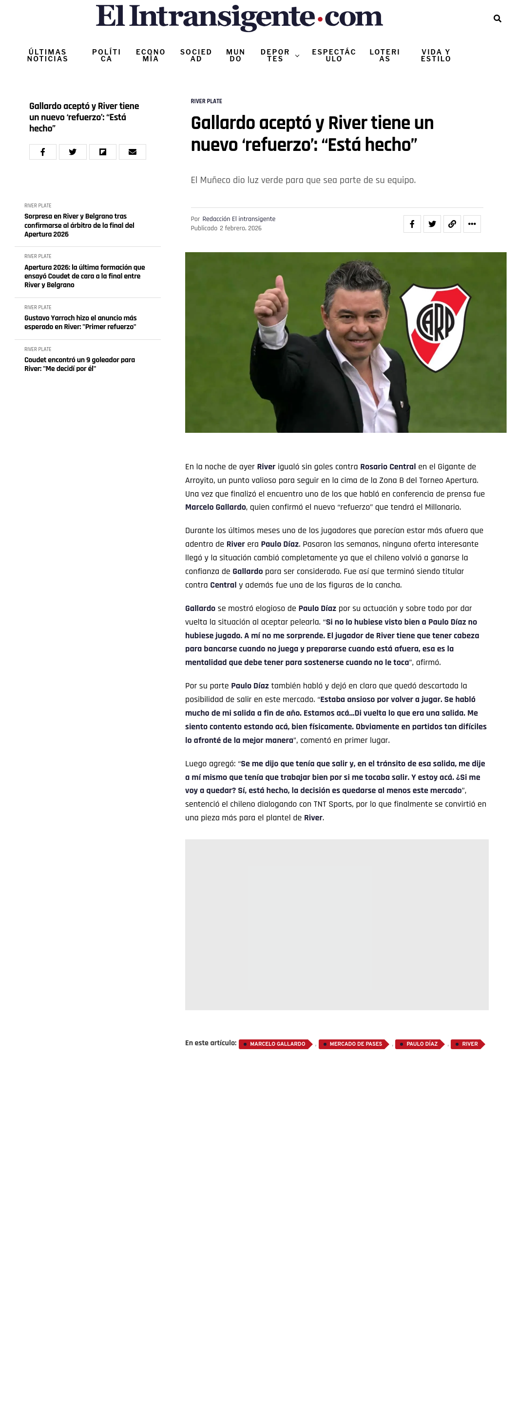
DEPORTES (275, 55)
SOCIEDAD (196, 55)
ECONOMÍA (151, 55)
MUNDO (236, 55)
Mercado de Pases (356, 1044)
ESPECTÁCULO (334, 55)
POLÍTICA (106, 55)
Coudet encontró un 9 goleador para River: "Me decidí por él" (79, 365)
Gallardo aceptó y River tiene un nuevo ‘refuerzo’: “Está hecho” (84, 117)
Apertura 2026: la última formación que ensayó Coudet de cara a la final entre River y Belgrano (84, 276)
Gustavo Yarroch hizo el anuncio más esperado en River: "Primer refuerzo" (80, 323)
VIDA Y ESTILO (436, 55)
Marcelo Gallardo (215, 507)
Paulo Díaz (422, 1044)
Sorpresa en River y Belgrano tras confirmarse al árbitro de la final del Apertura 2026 (79, 225)
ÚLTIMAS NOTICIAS (47, 55)
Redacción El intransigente (238, 219)
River (266, 466)
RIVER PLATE (38, 206)
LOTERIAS (385, 55)
